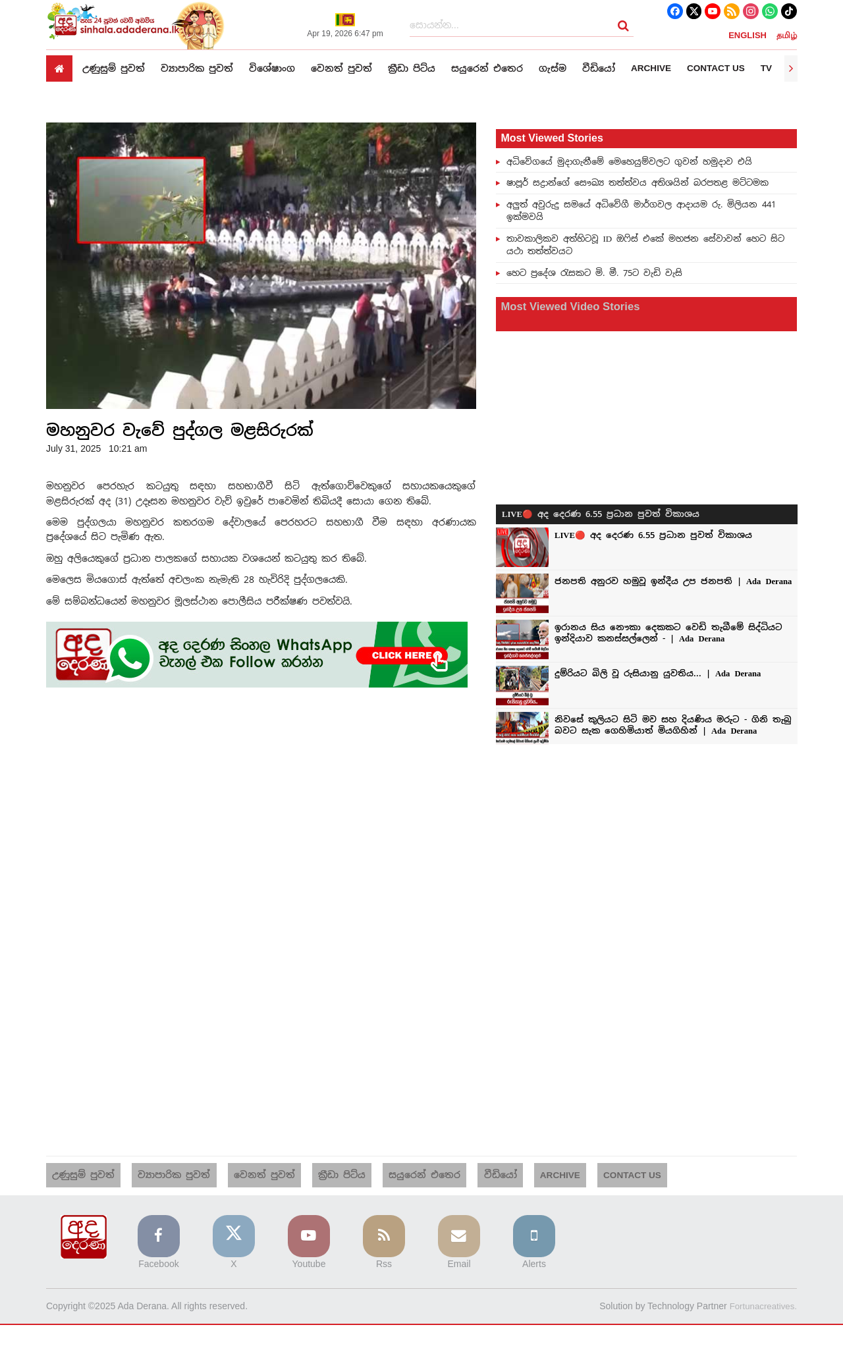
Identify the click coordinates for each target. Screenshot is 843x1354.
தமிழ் (786, 36)
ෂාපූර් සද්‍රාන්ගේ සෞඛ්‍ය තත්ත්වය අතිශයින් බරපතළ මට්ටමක (637, 182)
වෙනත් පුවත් (341, 68)
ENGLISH (747, 36)
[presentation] (791, 68)
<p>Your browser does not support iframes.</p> (647, 526)
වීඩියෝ (598, 68)
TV (770, 68)
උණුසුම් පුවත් (113, 68)
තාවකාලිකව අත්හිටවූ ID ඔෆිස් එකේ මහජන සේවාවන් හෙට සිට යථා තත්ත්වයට (645, 244)
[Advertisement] (261, 799)
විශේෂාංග (272, 68)
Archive (651, 68)
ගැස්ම (552, 68)
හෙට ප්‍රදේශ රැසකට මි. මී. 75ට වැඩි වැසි (594, 273)
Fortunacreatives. (761, 1292)
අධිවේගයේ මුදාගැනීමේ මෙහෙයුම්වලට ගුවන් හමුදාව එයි (629, 161)
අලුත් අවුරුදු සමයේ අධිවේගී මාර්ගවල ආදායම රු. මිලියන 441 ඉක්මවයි (641, 210)
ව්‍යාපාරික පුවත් (197, 68)
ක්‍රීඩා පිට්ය (411, 68)
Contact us (718, 68)
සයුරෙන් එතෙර (487, 68)
